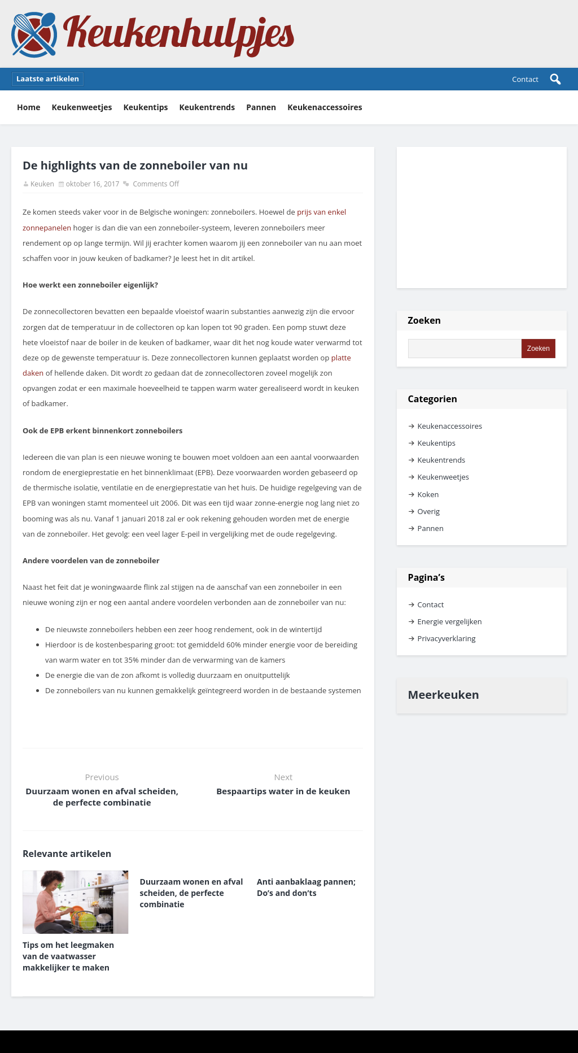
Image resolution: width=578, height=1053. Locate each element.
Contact (525, 79)
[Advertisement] (482, 217)
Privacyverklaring (447, 638)
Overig (429, 511)
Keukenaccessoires (324, 107)
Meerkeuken (443, 694)
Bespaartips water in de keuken (283, 791)
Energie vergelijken (450, 621)
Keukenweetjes (81, 107)
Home (28, 107)
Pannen (261, 107)
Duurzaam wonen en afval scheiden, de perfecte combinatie (101, 796)
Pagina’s (426, 577)
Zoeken (424, 320)
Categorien (432, 399)
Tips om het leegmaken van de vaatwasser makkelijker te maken (68, 956)
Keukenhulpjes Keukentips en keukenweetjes (153, 34)
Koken (428, 494)
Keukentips (145, 107)
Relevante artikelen (67, 853)
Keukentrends (207, 107)
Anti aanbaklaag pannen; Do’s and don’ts (306, 887)
